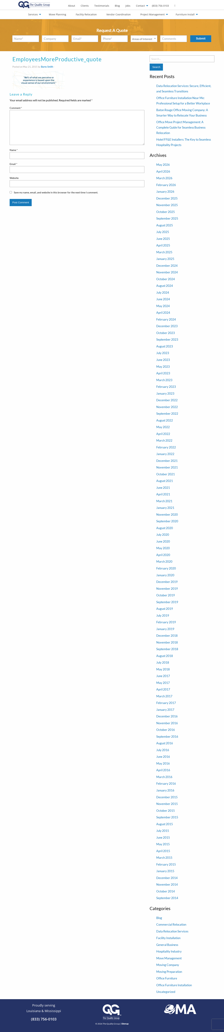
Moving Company (167, 965)
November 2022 (167, 407)
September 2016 (167, 736)
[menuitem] (71, 6)
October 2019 (165, 595)
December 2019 (167, 582)
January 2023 (165, 393)
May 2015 (163, 844)
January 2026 (165, 191)
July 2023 (162, 353)
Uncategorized (165, 992)
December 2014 (167, 878)
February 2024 (166, 319)
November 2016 (167, 723)
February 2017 (166, 703)
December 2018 (167, 635)
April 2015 (163, 851)
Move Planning (57, 14)
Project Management (152, 14)
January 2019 (165, 629)
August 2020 (164, 528)
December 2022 (167, 400)
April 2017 (163, 689)
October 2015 (165, 810)
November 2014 (167, 884)
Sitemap (125, 1023)
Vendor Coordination (118, 14)
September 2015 (167, 817)
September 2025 (167, 218)
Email (13, 163)
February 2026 (166, 185)
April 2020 (163, 555)
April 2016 (163, 770)
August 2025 (164, 225)
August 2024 (164, 286)
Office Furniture (166, 978)
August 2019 (164, 609)
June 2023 (163, 360)
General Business (167, 945)
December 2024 (167, 265)
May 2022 (163, 427)
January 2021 (165, 508)
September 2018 (167, 649)
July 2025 (162, 232)
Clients (85, 5)
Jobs (127, 5)
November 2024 (167, 272)
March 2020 (164, 561)
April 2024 (163, 312)
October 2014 (165, 891)
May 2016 (163, 763)
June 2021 (163, 487)
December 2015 (167, 797)
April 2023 (163, 373)
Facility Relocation (86, 14)
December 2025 (167, 198)
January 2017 (165, 709)
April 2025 (163, 245)
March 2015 (164, 857)
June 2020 (163, 541)
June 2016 (163, 756)
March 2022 (164, 440)
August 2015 (164, 824)
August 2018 (164, 656)
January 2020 (165, 575)
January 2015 (165, 871)
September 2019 (167, 602)
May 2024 (163, 306)
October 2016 (165, 730)
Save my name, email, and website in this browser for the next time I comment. (56, 192)
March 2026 (164, 178)
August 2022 (164, 420)
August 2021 (164, 481)
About (71, 5)
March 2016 (164, 777)
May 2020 (163, 548)
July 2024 (162, 292)
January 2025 (165, 259)
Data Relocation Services (172, 931)
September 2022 (167, 413)
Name (14, 149)
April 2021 (163, 494)
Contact (140, 5)
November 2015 (167, 804)
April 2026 (163, 171)
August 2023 (164, 346)
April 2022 (163, 434)
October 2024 (165, 279)
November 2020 (167, 514)
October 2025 (165, 212)
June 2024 (163, 299)
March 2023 (164, 380)
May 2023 (163, 366)
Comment (16, 107)
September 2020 (167, 521)
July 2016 (162, 750)
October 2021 (165, 474)
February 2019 (166, 622)
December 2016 (167, 716)
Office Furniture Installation (174, 985)
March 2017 (164, 696)
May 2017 (163, 683)
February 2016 (166, 783)
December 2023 (167, 326)
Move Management (169, 958)
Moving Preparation (169, 971)
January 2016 (165, 790)
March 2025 (164, 252)
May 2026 (163, 164)
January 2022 (165, 454)
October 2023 (165, 333)
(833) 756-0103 (160, 5)
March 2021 (164, 501)
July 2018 (162, 662)
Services (33, 14)
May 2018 (163, 669)
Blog (117, 5)
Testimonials (101, 5)
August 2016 (164, 743)
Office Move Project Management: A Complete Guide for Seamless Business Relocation (180, 127)
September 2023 (167, 339)
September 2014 (167, 898)
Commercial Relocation (171, 924)
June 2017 (163, 676)
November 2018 (167, 642)
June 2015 (163, 837)
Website (14, 177)
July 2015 (162, 831)
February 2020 (166, 568)
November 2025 (167, 205)
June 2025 (163, 239)
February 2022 (166, 447)
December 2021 (167, 461)
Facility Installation (168, 938)
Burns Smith (47, 66)
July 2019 (162, 615)
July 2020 (162, 534)
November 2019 (167, 588)
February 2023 (166, 386)
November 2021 (167, 467)
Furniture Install (185, 14)
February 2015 (166, 864)
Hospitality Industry (169, 951)
